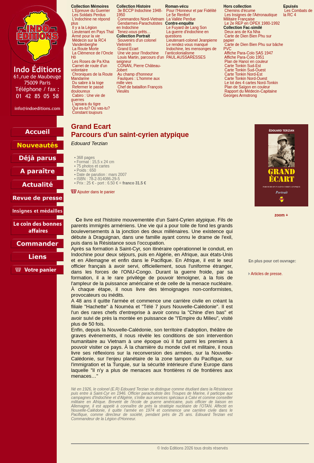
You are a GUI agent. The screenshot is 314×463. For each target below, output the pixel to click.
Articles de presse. (266, 274)
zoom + (281, 215)
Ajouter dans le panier (96, 192)
